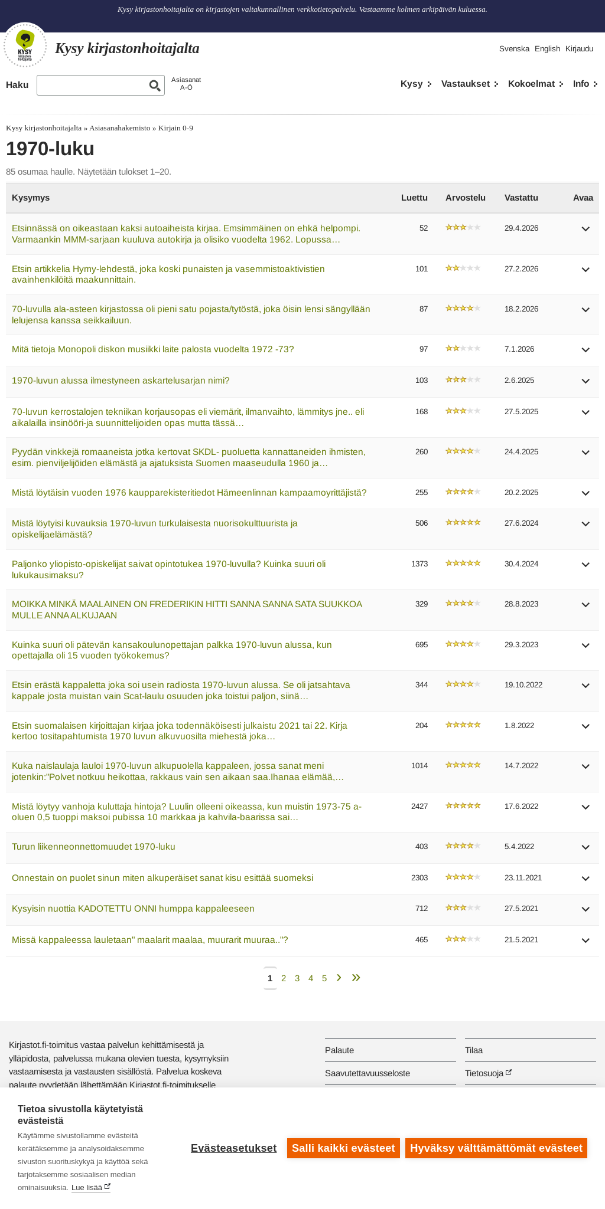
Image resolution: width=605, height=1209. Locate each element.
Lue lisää (86, 1187)
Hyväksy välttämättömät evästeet (496, 1148)
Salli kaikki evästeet (343, 1148)
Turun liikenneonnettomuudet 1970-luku (93, 846)
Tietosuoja (484, 1073)
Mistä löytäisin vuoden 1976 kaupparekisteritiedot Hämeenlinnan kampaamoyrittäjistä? (189, 492)
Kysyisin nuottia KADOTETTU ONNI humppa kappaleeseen (133, 908)
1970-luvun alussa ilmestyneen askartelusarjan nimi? (121, 380)
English (547, 48)
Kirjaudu (579, 48)
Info (581, 83)
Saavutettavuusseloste (367, 1073)
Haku (17, 85)
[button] (586, 232)
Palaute (339, 1050)
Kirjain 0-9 (175, 127)
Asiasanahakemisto (119, 127)
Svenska (514, 48)
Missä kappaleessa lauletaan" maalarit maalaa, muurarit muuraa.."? (150, 940)
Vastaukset (465, 83)
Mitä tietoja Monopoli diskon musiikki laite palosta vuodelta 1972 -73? (153, 349)
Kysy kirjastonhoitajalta (44, 127)
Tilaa (474, 1050)
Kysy (412, 83)
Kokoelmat (531, 83)
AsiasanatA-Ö (186, 83)
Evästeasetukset (234, 1148)
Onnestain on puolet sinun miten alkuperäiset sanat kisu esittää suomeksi (162, 878)
